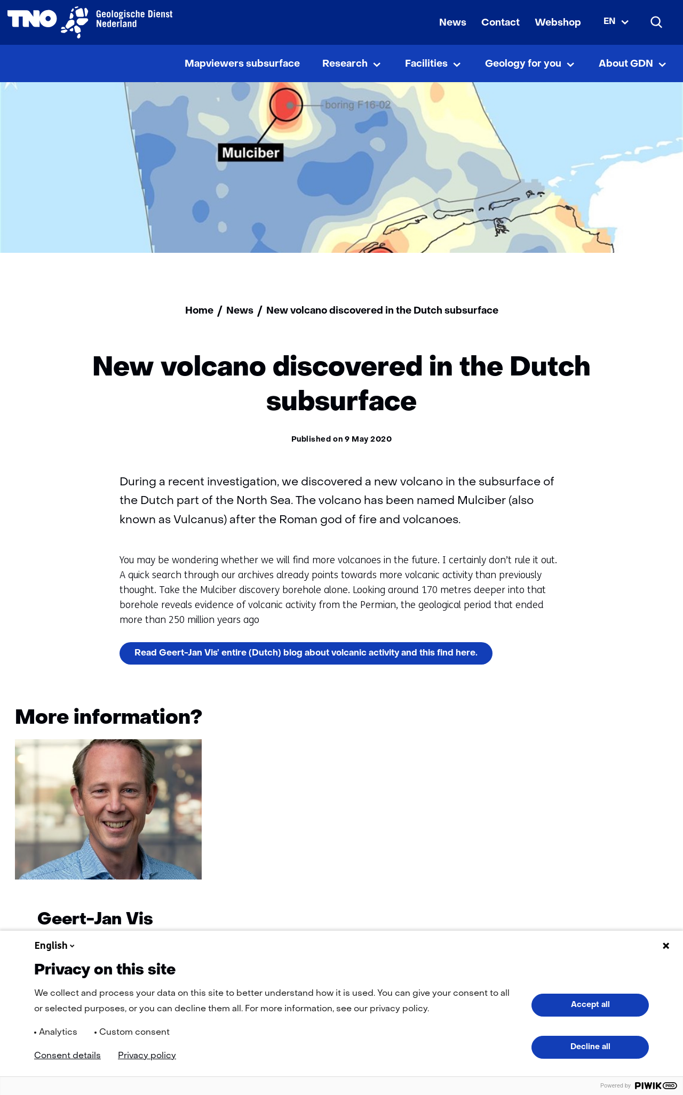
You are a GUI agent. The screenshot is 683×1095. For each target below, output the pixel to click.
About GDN (626, 64)
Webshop (558, 23)
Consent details (67, 1056)
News (452, 23)
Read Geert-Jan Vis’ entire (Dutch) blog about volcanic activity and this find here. (313, 656)
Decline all (590, 1047)
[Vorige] (612, 721)
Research (345, 64)
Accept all (590, 1005)
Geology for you (523, 64)
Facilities (426, 64)
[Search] (657, 22)
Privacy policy (147, 1056)
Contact (500, 23)
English (55, 946)
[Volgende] (653, 721)
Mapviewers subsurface (242, 64)
